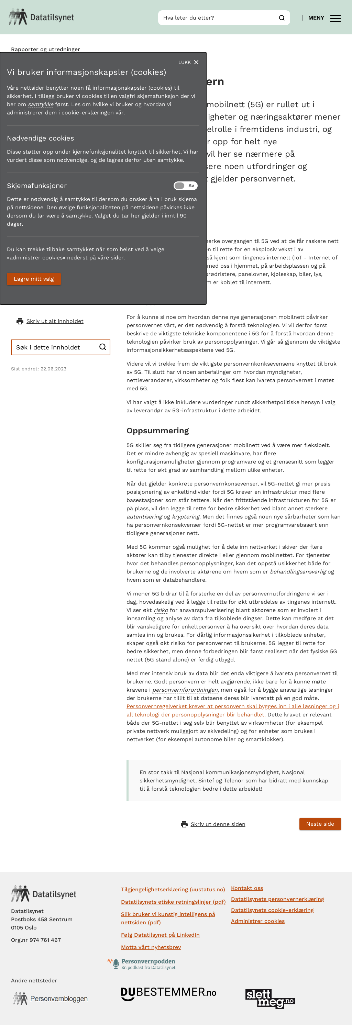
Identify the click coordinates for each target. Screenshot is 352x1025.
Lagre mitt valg (34, 279)
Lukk (184, 62)
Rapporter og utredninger (45, 49)
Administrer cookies (258, 921)
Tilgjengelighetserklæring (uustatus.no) (173, 889)
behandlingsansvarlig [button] (298, 571)
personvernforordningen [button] (185, 690)
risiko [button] (161, 610)
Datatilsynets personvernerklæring (277, 899)
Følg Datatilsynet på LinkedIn (160, 935)
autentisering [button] (144, 516)
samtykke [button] (40, 104)
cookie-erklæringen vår (92, 112)
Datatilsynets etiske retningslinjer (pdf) (173, 902)
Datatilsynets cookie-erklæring (272, 910)
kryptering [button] (185, 516)
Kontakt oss (247, 888)
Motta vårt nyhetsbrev (151, 947)
